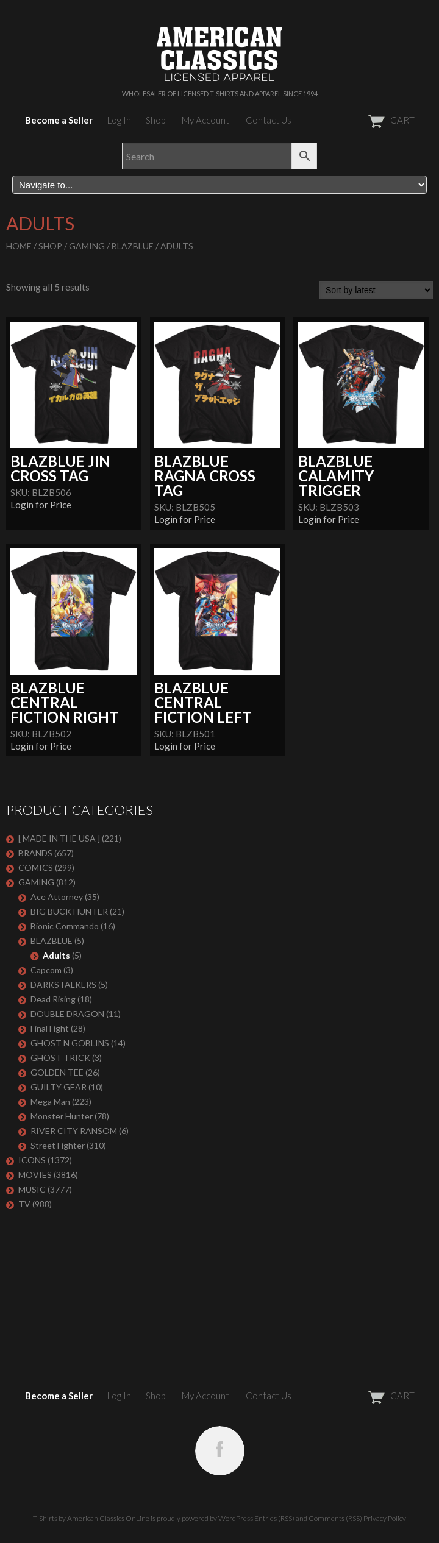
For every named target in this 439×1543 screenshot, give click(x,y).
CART (361, 120)
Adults (56, 955)
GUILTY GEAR (58, 1087)
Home (19, 246)
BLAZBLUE (133, 246)
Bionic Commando (64, 926)
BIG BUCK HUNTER (69, 911)
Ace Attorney (56, 897)
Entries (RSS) (274, 1518)
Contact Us (268, 120)
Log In (119, 120)
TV (24, 1204)
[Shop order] (376, 290)
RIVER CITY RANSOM (73, 1131)
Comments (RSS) (335, 1518)
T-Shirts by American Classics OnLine (91, 1518)
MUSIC (32, 1189)
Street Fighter (57, 1145)
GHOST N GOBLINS (69, 1043)
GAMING (87, 246)
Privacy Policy (384, 1518)
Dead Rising (53, 999)
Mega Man (50, 1101)
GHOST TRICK (60, 1057)
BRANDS (35, 853)
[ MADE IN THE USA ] (59, 838)
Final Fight (49, 1028)
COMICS (35, 867)
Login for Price (40, 504)
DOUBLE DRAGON (67, 1014)
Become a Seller (59, 120)
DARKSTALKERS (63, 984)
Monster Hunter (61, 1116)
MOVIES (35, 1174)
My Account (205, 120)
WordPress (235, 1518)
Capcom (46, 970)
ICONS (32, 1160)
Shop (155, 120)
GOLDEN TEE (57, 1072)
